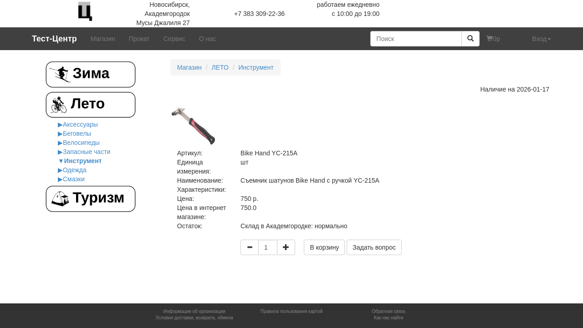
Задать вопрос (374, 247)
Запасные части (86, 151)
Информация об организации (194, 311)
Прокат (139, 38)
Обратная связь (388, 311)
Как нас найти (388, 317)
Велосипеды (81, 142)
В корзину (324, 247)
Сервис (174, 38)
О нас (207, 38)
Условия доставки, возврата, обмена (194, 317)
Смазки (74, 179)
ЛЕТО (219, 67)
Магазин (103, 38)
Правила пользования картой (291, 311)
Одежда (75, 170)
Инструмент (83, 160)
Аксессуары (80, 124)
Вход (541, 38)
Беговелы (77, 133)
